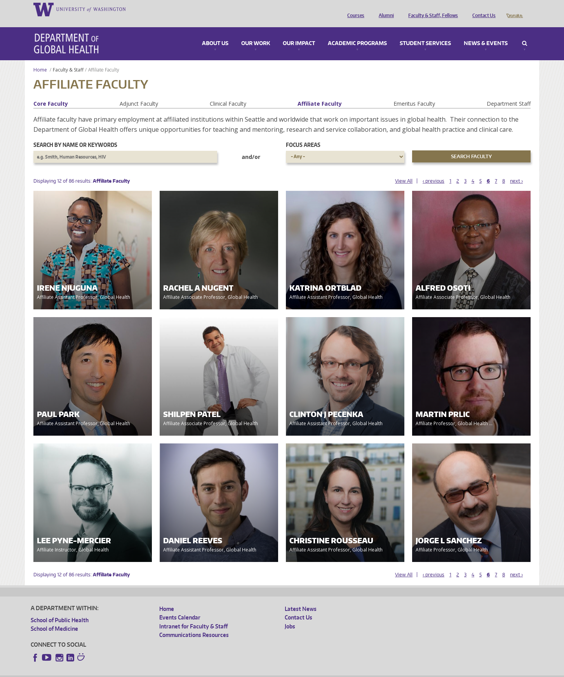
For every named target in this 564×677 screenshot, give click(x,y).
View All (404, 170)
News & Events (486, 32)
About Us (215, 32)
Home (40, 59)
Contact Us (482, 9)
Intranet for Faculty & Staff (193, 615)
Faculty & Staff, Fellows (431, 9)
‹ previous (433, 170)
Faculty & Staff (68, 59)
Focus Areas (303, 134)
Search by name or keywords (75, 134)
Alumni (384, 9)
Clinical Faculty (228, 92)
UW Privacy (133, 671)
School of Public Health (60, 609)
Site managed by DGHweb (211, 671)
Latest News (301, 598)
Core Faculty (50, 92)
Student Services (425, 32)
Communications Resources (194, 624)
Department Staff (509, 92)
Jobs (290, 615)
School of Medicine (54, 617)
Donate (514, 9)
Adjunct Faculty (139, 92)
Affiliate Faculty (320, 92)
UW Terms (165, 671)
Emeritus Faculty (414, 92)
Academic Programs (357, 32)
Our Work (255, 32)
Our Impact (299, 32)
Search (525, 33)
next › (516, 170)
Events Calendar (179, 606)
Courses (353, 9)
